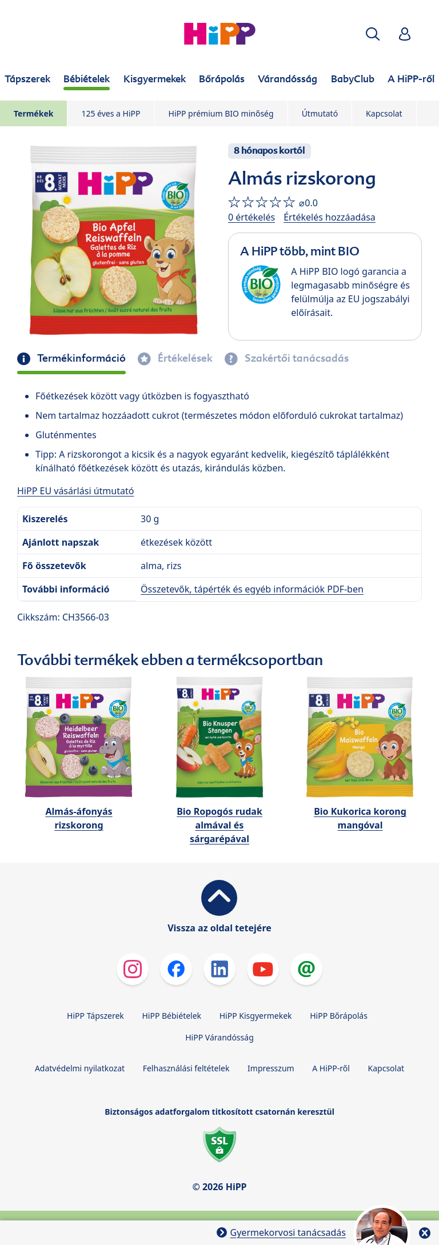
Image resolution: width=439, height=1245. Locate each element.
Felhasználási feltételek (186, 1068)
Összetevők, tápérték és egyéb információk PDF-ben (252, 589)
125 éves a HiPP (110, 113)
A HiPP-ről (331, 1068)
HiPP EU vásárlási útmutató (75, 491)
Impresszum (271, 1068)
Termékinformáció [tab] (80, 358)
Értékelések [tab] (184, 358)
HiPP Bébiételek (171, 1015)
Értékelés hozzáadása (330, 217)
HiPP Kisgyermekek (256, 1015)
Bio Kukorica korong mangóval (360, 818)
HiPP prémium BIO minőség (221, 113)
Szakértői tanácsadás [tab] (295, 358)
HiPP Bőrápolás (339, 1015)
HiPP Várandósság (219, 1037)
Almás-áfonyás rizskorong (78, 818)
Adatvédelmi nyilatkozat (80, 1068)
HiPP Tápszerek (95, 1015)
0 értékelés (251, 217)
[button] (373, 34)
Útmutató (320, 113)
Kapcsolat (384, 113)
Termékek (33, 113)
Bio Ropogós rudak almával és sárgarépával (219, 825)
